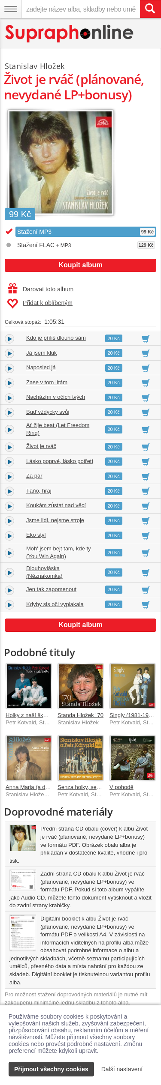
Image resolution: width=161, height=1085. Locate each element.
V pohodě (121, 787)
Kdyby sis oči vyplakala (55, 604)
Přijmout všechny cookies (51, 1069)
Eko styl (36, 535)
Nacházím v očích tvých (55, 397)
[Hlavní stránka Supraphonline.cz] (69, 33)
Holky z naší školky (29, 715)
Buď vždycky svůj (47, 412)
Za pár (34, 475)
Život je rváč (41, 446)
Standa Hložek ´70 (80, 715)
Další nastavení (122, 1069)
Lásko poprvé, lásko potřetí (59, 461)
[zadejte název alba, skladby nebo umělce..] (80, 9)
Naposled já (41, 367)
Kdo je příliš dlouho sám (56, 338)
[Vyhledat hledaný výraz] (150, 9)
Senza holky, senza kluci (88, 787)
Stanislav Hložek (34, 66)
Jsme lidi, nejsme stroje (55, 520)
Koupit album (80, 265)
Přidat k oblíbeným (40, 304)
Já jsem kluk (41, 353)
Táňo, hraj (39, 490)
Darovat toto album (40, 289)
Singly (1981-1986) (133, 715)
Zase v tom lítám (46, 382)
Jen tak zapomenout (51, 589)
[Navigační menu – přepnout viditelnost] (10, 9)
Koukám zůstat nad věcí (56, 505)
